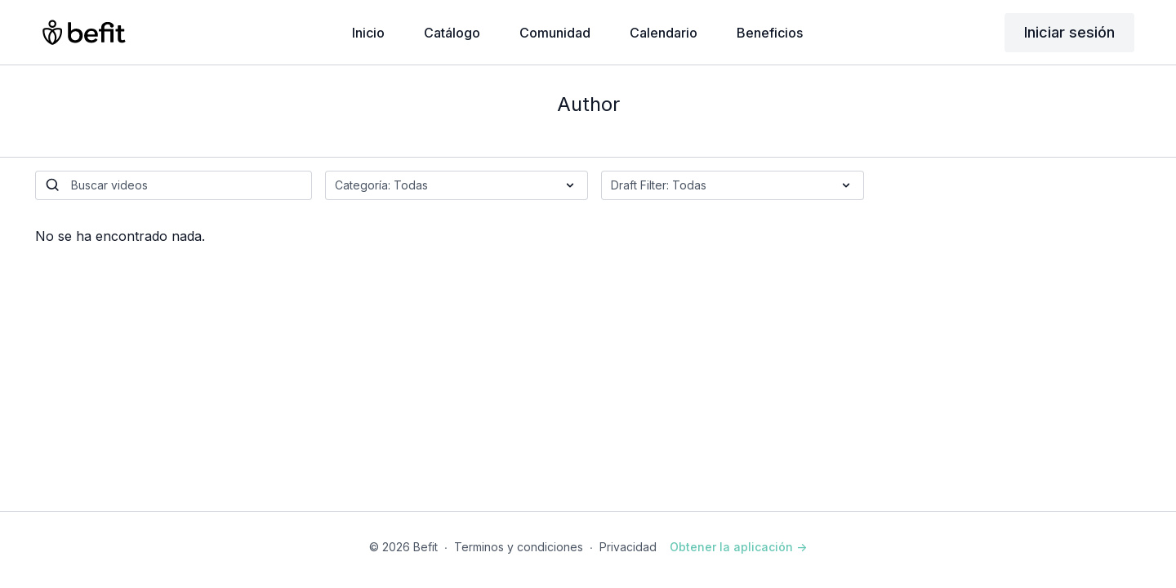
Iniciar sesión (1069, 32)
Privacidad (628, 547)
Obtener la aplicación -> (738, 547)
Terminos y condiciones (518, 547)
